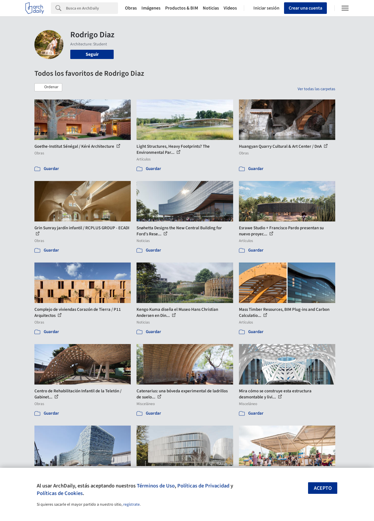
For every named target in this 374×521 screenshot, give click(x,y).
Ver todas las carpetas (316, 89)
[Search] (92, 8)
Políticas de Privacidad (203, 485)
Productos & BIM (181, 8)
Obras (131, 8)
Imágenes (151, 8)
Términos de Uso (156, 485)
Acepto (323, 488)
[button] (48, 87)
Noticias (211, 8)
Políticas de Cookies (60, 493)
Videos (230, 8)
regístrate (131, 504)
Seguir (92, 54)
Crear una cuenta (305, 8)
